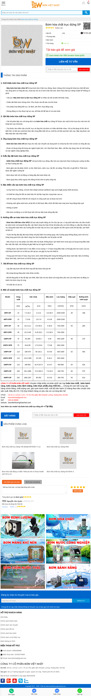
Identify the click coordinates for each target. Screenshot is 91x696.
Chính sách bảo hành (8, 633)
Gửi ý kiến (78, 491)
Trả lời (4, 507)
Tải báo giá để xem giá (60, 49)
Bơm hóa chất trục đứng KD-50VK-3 (60, 472)
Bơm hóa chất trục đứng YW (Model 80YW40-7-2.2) (21, 447)
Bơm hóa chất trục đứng (29, 19)
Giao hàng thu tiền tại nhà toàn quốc (66, 55)
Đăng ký (81, 601)
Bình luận (59, 28)
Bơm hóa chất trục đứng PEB (58, 447)
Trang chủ (5, 19)
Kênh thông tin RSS (8, 641)
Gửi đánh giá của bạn (12, 482)
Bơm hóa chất (15, 19)
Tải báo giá (86, 33)
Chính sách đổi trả (7, 629)
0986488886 (17, 651)
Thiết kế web (44, 686)
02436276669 (20, 654)
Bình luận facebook (33, 482)
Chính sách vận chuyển (9, 625)
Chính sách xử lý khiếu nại (10, 637)
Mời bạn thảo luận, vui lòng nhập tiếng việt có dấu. (34, 489)
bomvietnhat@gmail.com (17, 658)
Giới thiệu (4, 617)
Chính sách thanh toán (9, 621)
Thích (11, 507)
